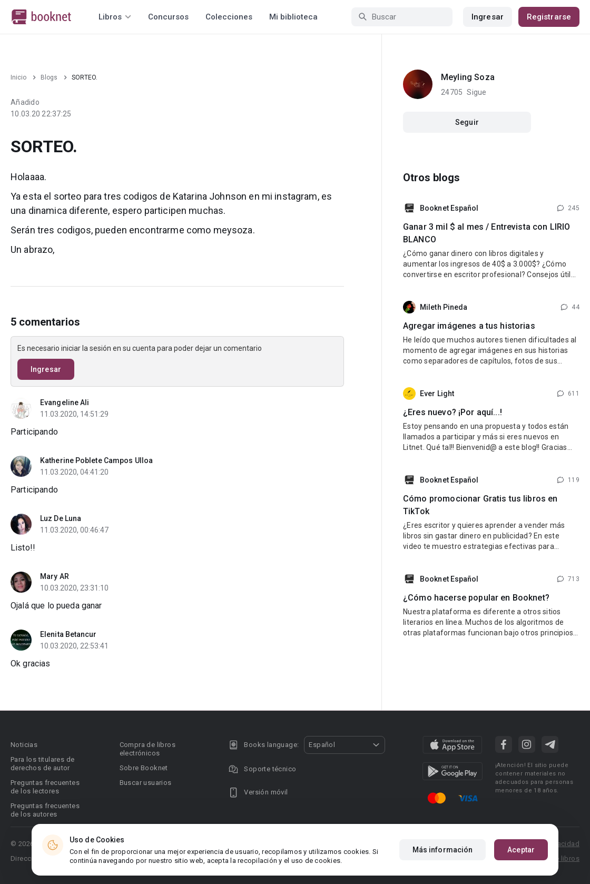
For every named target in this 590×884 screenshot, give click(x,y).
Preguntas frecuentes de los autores (45, 810)
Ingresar (487, 17)
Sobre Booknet (144, 768)
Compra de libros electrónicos (147, 749)
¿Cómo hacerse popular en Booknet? (476, 598)
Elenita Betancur (68, 634)
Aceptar (521, 850)
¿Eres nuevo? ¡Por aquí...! (452, 412)
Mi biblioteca (293, 17)
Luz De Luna (60, 518)
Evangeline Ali (64, 402)
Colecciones (228, 17)
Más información (442, 850)
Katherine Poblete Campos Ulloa (96, 460)
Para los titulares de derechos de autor (42, 763)
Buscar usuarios (146, 783)
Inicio (18, 77)
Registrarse (549, 17)
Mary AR (54, 576)
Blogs (49, 77)
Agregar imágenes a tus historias (469, 326)
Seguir (467, 122)
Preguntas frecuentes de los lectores (45, 787)
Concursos (168, 17)
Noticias (24, 745)
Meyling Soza (468, 77)
